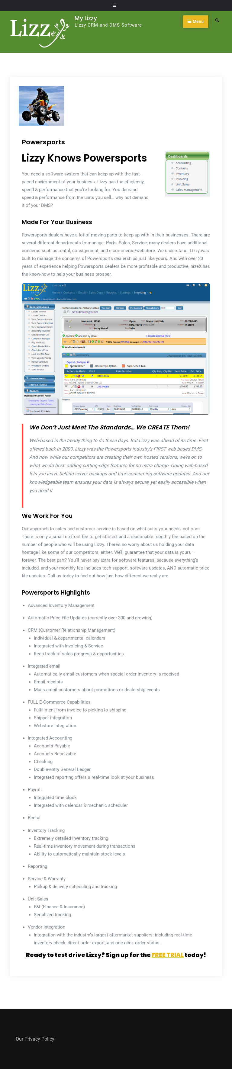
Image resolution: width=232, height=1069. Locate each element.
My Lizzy (86, 18)
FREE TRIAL (168, 955)
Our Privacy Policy (35, 1039)
